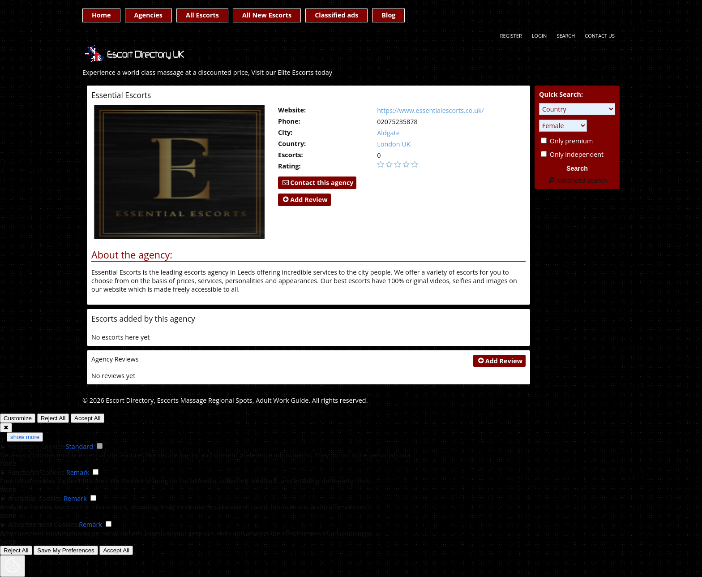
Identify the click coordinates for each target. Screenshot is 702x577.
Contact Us (600, 35)
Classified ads (336, 15)
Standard (79, 446)
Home (101, 15)
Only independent (572, 154)
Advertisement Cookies (42, 524)
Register (511, 35)
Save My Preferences (65, 550)
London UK (393, 144)
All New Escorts (266, 15)
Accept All (87, 418)
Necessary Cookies (36, 446)
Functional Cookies (36, 472)
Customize (18, 418)
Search (565, 35)
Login (539, 35)
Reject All (53, 418)
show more (24, 437)
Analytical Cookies (35, 498)
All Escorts (202, 15)
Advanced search (577, 180)
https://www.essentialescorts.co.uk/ (430, 110)
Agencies (148, 15)
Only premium (567, 141)
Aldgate (388, 133)
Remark (78, 472)
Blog (388, 15)
